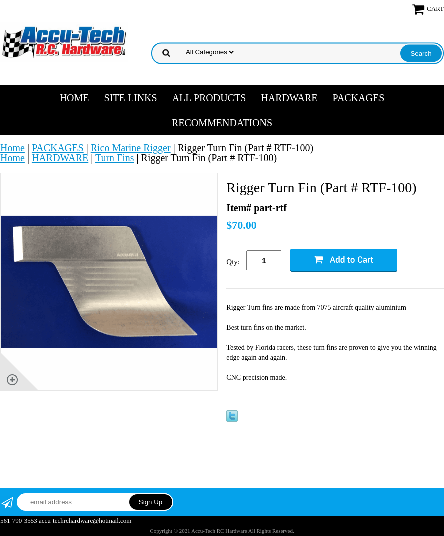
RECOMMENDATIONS (222, 123)
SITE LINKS (130, 98)
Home (74, 98)
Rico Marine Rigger (131, 148)
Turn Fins (114, 158)
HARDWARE (289, 98)
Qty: (233, 262)
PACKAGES (359, 98)
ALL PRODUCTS (209, 98)
